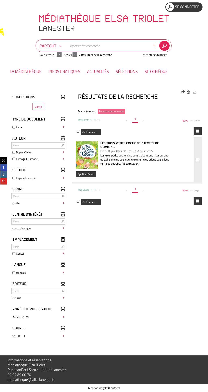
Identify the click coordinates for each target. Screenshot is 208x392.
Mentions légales (98, 388)
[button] (25, 71)
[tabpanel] (104, 214)
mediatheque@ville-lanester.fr (31, 379)
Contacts (114, 388)
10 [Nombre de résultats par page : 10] (184, 120)
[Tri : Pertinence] (91, 132)
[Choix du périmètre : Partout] (51, 46)
